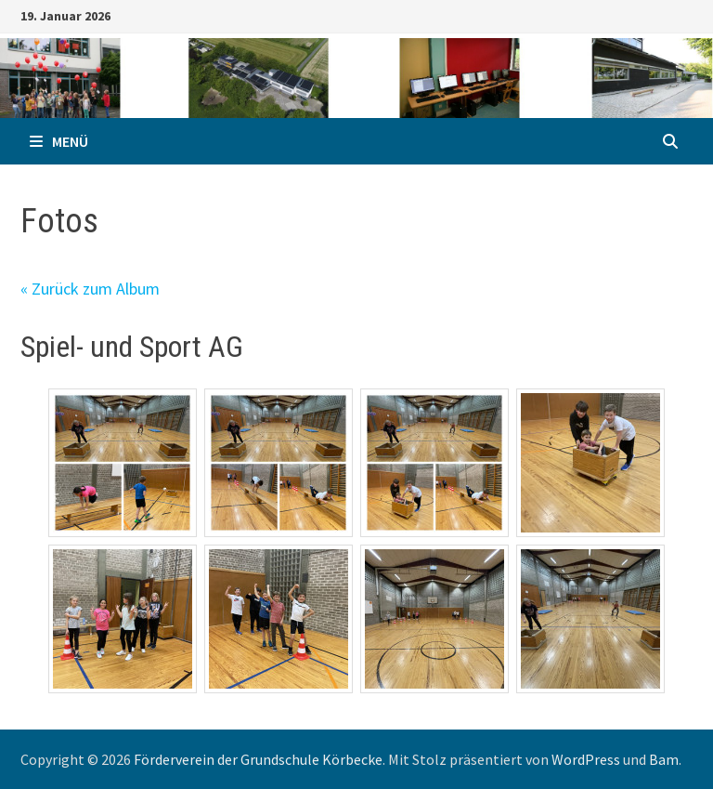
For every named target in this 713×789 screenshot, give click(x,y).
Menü (59, 141)
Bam (664, 759)
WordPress (585, 759)
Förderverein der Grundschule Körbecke (258, 759)
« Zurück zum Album (90, 288)
